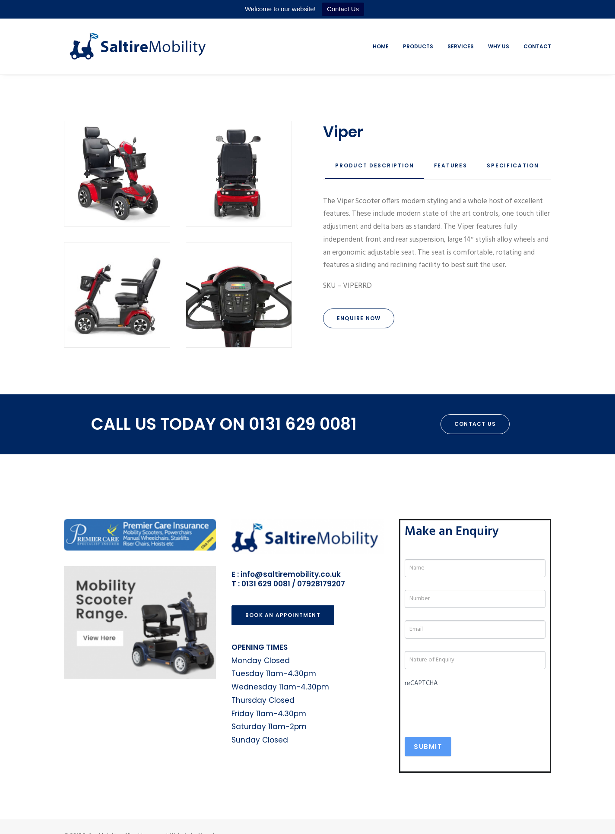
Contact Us (343, 9)
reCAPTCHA (421, 683)
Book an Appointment (282, 615)
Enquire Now (358, 318)
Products (418, 46)
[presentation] (470, 707)
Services (460, 46)
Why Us (498, 46)
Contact (537, 46)
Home (381, 46)
